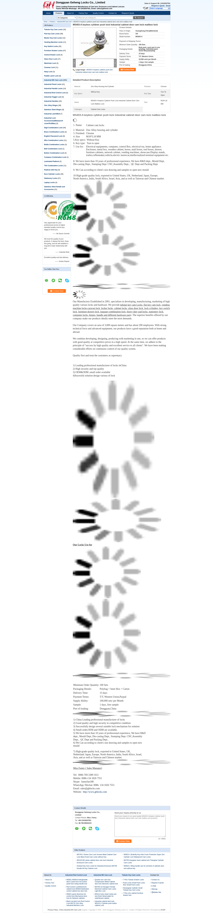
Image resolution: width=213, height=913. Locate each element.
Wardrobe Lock (50, 63)
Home (48, 13)
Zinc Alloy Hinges (51, 105)
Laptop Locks (49, 182)
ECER (163, 910)
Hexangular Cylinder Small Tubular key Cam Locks (132, 889)
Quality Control (98, 13)
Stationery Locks (50, 178)
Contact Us (113, 13)
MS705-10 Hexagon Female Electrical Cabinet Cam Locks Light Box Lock (105, 889)
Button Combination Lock (54, 153)
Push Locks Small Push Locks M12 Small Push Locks (134, 884)
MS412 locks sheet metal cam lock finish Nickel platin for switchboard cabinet (106, 896)
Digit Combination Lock (53, 128)
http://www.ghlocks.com (95, 791)
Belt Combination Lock (53, 149)
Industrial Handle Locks (53, 88)
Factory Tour (83, 13)
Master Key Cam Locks (53, 38)
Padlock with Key (51, 170)
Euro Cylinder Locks (52, 174)
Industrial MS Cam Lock (64, 21)
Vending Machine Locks (53, 42)
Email (168, 6)
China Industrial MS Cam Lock (70, 910)
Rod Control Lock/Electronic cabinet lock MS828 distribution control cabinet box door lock (77, 889)
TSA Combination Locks (53, 166)
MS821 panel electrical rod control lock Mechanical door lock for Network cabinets (76, 896)
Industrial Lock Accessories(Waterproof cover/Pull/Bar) (53, 120)
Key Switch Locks (51, 46)
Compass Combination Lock (55, 157)
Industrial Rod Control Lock (55, 93)
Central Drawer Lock (52, 55)
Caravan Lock (49, 67)
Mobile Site (156, 892)
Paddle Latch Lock (51, 76)
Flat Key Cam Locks (52, 34)
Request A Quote (158, 6)
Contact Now (128, 70)
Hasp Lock (48, 72)
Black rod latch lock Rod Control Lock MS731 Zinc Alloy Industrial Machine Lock (78, 903)
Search (140, 18)
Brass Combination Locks (54, 132)
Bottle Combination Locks (54, 145)
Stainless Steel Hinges (53, 110)
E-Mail (153, 886)
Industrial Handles (51, 101)
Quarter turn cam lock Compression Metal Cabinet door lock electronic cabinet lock (106, 882)
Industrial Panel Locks (52, 84)
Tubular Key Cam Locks (53, 29)
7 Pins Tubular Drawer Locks (133, 880)
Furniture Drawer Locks (53, 51)
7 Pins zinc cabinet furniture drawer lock (133, 894)
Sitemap (154, 889)
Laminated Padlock (51, 161)
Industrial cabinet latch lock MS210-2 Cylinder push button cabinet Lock (106, 903)
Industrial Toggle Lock (52, 97)
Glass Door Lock (50, 59)
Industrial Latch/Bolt (52, 114)
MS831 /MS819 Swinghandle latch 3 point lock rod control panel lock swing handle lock (76, 882)
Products (59, 13)
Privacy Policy (53, 910)
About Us (70, 13)
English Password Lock (53, 136)
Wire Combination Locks (53, 140)
